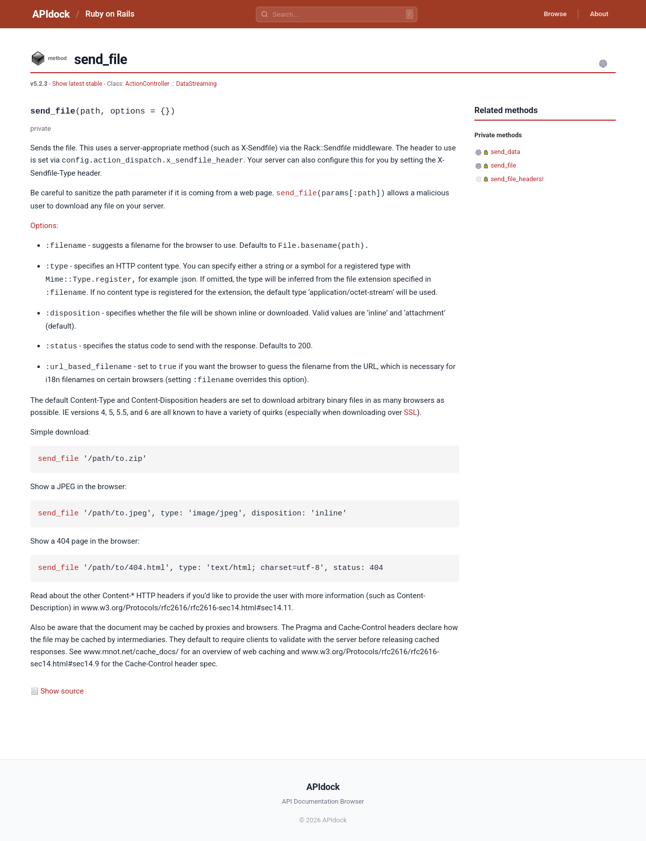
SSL (410, 407)
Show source (62, 686)
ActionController (147, 83)
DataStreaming (196, 83)
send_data (505, 151)
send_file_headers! (517, 179)
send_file (296, 192)
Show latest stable (77, 83)
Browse (552, 14)
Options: (44, 224)
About (598, 14)
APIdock (51, 14)
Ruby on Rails (109, 14)
